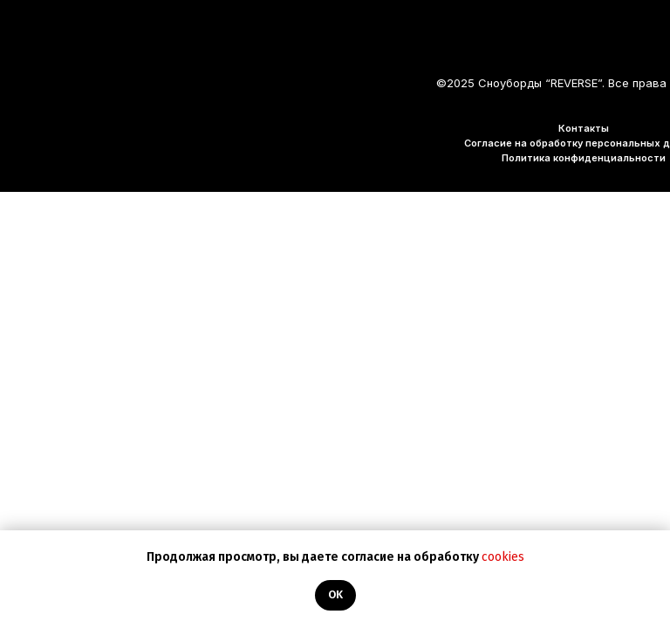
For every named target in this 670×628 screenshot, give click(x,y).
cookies (503, 557)
